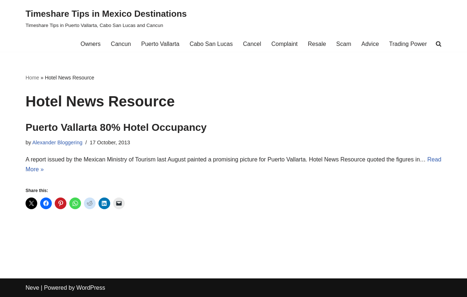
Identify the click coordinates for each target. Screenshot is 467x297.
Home (32, 78)
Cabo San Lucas (211, 44)
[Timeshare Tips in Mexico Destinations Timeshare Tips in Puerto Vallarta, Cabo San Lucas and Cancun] (106, 18)
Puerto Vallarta (160, 44)
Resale (317, 44)
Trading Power (408, 44)
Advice (370, 44)
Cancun (121, 44)
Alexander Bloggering (57, 142)
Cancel (252, 44)
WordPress (90, 288)
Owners (91, 44)
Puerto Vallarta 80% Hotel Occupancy (116, 127)
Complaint (284, 44)
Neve (32, 288)
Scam (343, 44)
